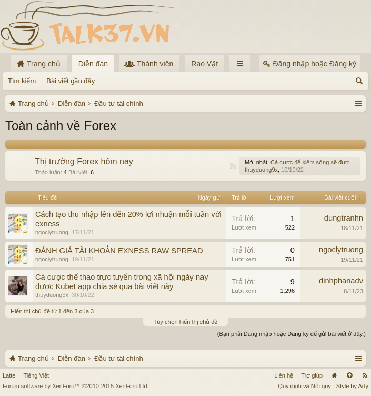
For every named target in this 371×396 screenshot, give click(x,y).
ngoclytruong (51, 232)
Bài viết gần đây (70, 81)
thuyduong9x (261, 169)
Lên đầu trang (349, 375)
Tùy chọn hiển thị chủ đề (186, 322)
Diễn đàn (93, 64)
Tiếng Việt (36, 375)
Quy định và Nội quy (304, 386)
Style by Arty (352, 386)
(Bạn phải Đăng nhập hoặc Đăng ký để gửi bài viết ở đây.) (291, 334)
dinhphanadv (341, 280)
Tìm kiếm (22, 81)
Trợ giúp (312, 375)
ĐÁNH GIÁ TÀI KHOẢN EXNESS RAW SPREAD (119, 250)
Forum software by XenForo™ (76, 386)
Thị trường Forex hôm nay (84, 161)
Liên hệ (283, 375)
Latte (9, 375)
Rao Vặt (204, 64)
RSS (233, 166)
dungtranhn (343, 218)
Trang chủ (334, 375)
